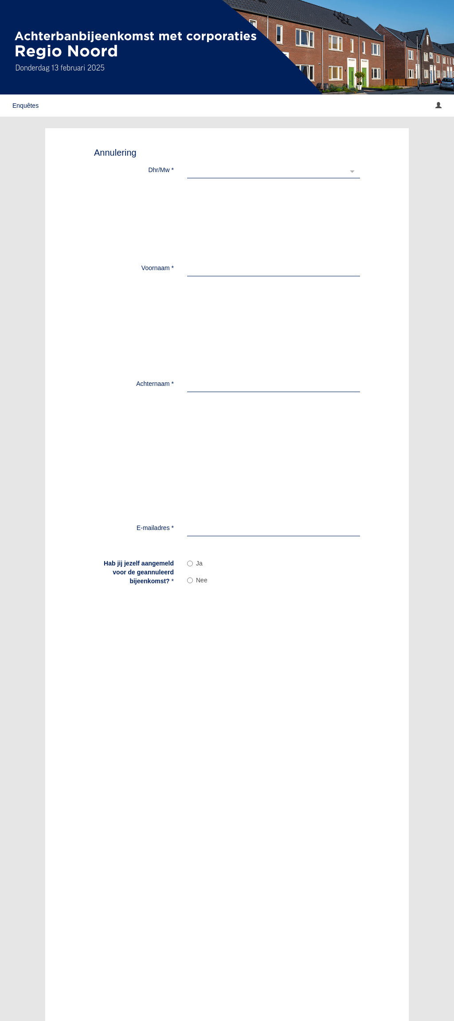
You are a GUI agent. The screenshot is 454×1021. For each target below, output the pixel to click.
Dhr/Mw (161, 169)
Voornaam (157, 192)
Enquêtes (25, 105)
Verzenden (214, 946)
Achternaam (155, 216)
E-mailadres (155, 251)
